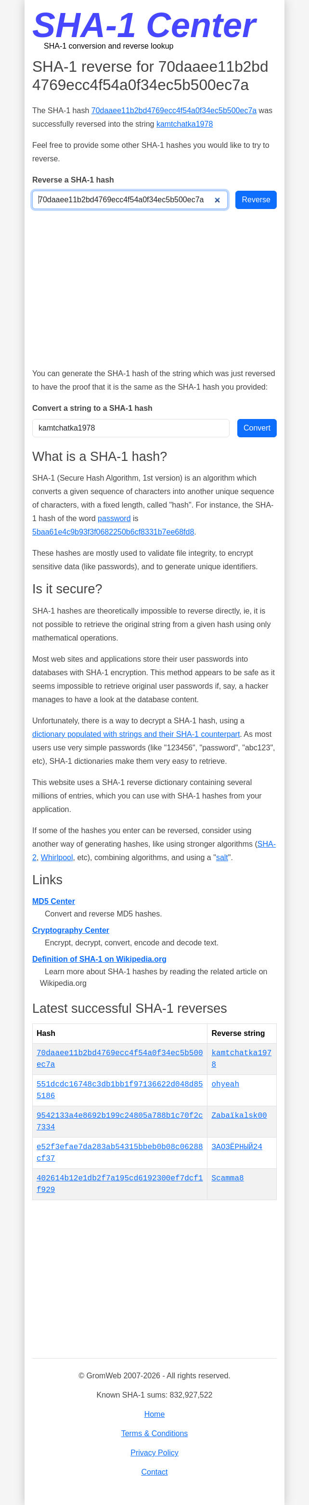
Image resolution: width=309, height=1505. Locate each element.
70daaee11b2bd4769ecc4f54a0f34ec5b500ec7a (174, 110)
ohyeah (225, 1084)
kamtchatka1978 (184, 124)
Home (154, 1414)
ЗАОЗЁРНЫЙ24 (236, 1147)
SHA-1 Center (144, 25)
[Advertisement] (154, 288)
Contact (154, 1472)
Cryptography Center (70, 930)
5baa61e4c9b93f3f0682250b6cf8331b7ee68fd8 (113, 532)
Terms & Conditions (154, 1433)
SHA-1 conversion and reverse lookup (108, 46)
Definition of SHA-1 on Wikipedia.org (99, 959)
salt (222, 857)
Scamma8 (227, 1178)
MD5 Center (53, 901)
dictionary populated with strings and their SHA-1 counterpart (136, 734)
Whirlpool (57, 857)
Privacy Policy (154, 1453)
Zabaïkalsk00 (239, 1116)
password (114, 518)
